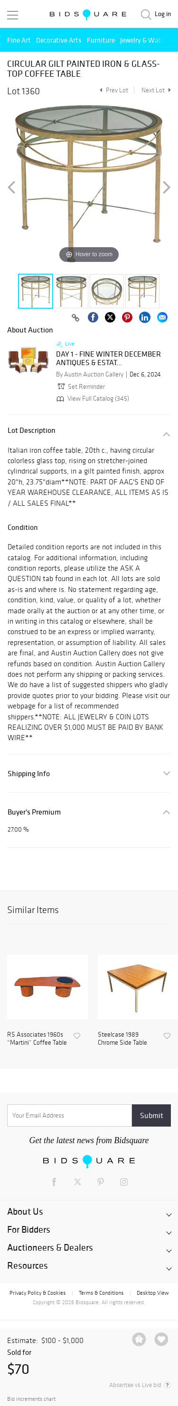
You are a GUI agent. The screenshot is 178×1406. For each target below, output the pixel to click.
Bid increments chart (31, 1399)
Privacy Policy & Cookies (37, 1293)
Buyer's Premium (34, 811)
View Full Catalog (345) (92, 398)
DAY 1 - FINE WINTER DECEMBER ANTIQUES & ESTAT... (108, 358)
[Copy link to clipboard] (75, 318)
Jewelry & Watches (147, 40)
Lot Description (32, 430)
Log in (163, 14)
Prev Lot (112, 90)
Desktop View (153, 1293)
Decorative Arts (59, 40)
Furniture (101, 40)
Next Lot (156, 90)
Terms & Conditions (101, 1293)
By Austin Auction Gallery (89, 374)
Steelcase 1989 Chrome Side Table (122, 1039)
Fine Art (19, 40)
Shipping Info (29, 773)
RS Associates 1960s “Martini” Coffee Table (37, 1039)
